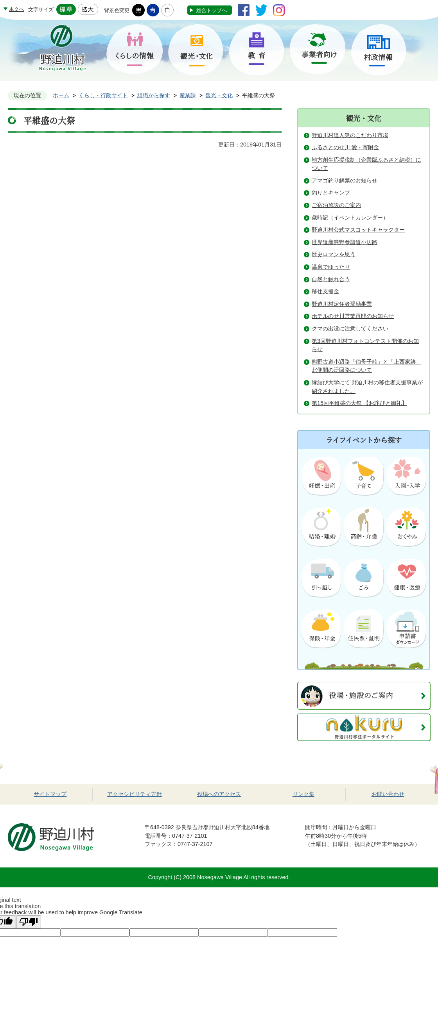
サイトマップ (50, 794)
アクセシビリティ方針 (134, 794)
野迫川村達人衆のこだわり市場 (350, 135)
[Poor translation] (28, 921)
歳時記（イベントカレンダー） (350, 217)
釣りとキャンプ (331, 192)
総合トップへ (211, 10)
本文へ (16, 9)
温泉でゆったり (331, 267)
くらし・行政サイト (103, 95)
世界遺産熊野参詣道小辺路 (344, 242)
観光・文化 (219, 95)
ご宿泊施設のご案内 (336, 205)
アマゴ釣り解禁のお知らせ (344, 180)
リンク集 (303, 794)
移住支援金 (325, 291)
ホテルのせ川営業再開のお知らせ (353, 316)
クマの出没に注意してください (350, 328)
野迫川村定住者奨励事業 (342, 304)
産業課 (188, 95)
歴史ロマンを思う (333, 254)
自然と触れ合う (331, 279)
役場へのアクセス (219, 794)
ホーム (61, 95)
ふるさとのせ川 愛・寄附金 (345, 147)
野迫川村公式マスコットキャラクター (358, 230)
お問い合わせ (388, 794)
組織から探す (153, 95)
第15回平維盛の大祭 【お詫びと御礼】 (359, 403)
